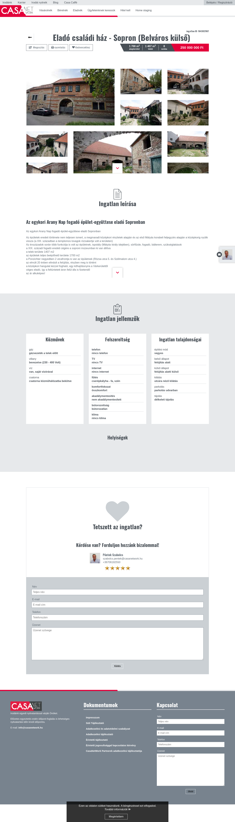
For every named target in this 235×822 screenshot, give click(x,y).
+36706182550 (111, 578)
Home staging (143, 10)
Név (34, 603)
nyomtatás (58, 47)
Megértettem (116, 816)
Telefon (36, 628)
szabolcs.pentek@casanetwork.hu (122, 575)
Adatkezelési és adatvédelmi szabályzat (108, 745)
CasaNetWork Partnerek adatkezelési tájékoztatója (114, 768)
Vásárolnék (45, 10)
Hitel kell (125, 10)
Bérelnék (62, 10)
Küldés (117, 682)
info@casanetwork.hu (30, 744)
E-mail (35, 615)
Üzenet (36, 641)
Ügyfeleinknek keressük (101, 10)
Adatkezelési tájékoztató (99, 751)
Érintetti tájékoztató (97, 757)
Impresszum (93, 734)
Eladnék (77, 10)
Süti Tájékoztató (95, 740)
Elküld (190, 808)
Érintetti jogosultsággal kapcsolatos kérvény (111, 762)
